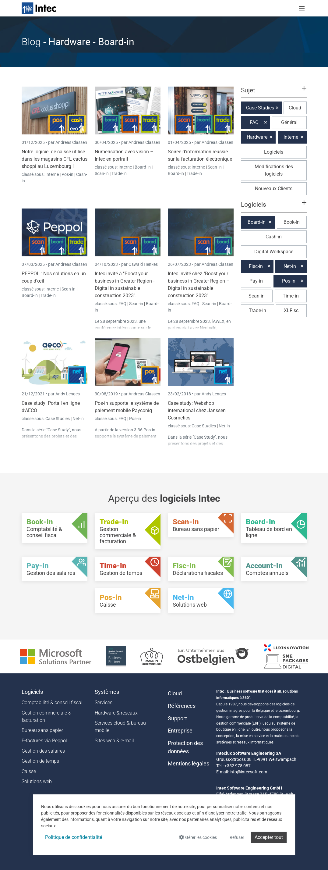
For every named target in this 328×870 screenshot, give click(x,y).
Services (103, 702)
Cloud (295, 108)
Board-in (143, 167)
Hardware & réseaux (116, 713)
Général (289, 122)
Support (177, 718)
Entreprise (180, 731)
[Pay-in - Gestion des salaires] (54, 569)
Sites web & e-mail (114, 740)
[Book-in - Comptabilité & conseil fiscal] (54, 528)
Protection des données (185, 747)
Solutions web (37, 781)
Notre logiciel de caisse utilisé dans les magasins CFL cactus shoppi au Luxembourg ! (54, 159)
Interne (52, 174)
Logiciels (273, 152)
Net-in (78, 418)
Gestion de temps (40, 761)
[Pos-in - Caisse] (127, 600)
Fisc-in (256, 266)
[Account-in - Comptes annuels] (274, 569)
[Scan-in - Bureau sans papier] (201, 525)
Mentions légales (188, 764)
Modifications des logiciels (274, 170)
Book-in (292, 222)
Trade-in (119, 173)
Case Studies (58, 418)
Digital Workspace (273, 252)
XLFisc (291, 310)
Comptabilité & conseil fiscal (52, 702)
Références (182, 706)
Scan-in (102, 173)
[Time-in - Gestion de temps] (127, 569)
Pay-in (256, 281)
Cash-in (274, 237)
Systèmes (107, 692)
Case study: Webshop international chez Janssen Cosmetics (197, 410)
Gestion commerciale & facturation (46, 716)
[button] (273, 93)
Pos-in (67, 174)
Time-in (291, 296)
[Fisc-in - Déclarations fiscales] (201, 569)
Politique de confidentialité (73, 837)
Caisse (29, 771)
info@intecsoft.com (248, 771)
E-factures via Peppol (44, 740)
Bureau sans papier (42, 730)
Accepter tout (269, 837)
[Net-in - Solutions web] (201, 600)
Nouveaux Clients (273, 188)
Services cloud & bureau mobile (120, 726)
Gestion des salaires (43, 751)
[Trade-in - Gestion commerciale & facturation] (127, 531)
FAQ (122, 303)
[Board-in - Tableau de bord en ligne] (274, 528)
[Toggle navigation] (302, 8)
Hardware (257, 137)
